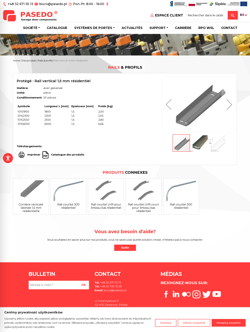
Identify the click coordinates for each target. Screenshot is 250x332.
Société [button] (30, 28)
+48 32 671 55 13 (21, 4)
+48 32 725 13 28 (110, 286)
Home (16, 60)
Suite (125, 247)
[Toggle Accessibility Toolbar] (8, 158)
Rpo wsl (206, 28)
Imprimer (33, 154)
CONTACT (229, 28)
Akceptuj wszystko (229, 322)
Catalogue (57, 28)
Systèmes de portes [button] (93, 28)
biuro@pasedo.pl (53, 4)
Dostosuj (165, 322)
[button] (169, 104)
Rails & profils (45, 60)
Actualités (132, 28)
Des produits (29, 60)
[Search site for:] (207, 15)
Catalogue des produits (67, 154)
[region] (125, 319)
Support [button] (157, 28)
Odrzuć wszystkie (194, 322)
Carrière (183, 28)
